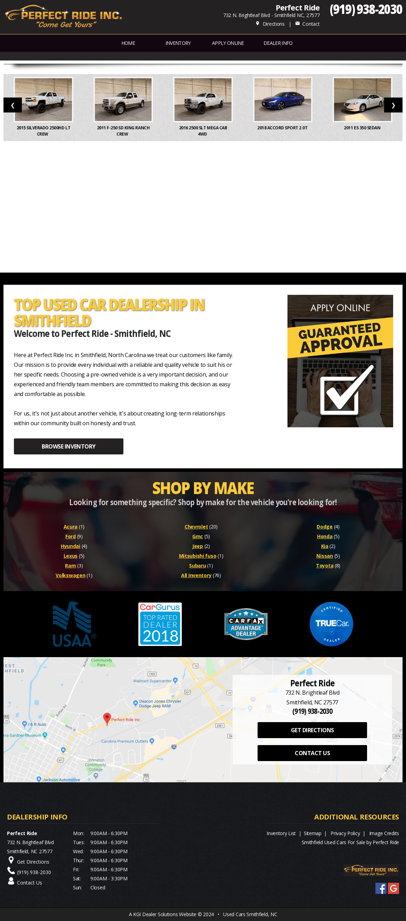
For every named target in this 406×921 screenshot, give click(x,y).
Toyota (324, 565)
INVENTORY (178, 43)
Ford (70, 536)
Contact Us (29, 882)
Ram (70, 565)
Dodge (325, 526)
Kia (324, 546)
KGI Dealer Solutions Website (164, 914)
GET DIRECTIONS (312, 730)
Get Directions (33, 861)
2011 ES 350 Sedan (362, 128)
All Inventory (196, 575)
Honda (325, 536)
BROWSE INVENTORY (68, 446)
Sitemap (313, 833)
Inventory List (281, 833)
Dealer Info (277, 43)
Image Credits (384, 833)
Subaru (197, 565)
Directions (270, 24)
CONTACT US (312, 753)
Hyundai (70, 546)
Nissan (324, 555)
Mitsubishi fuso (198, 555)
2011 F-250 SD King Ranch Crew (123, 131)
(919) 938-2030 (366, 8)
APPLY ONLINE (228, 43)
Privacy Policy (345, 833)
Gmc (197, 536)
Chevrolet (196, 526)
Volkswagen (70, 575)
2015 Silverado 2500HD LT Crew (44, 131)
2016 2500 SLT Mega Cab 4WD (203, 131)
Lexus (71, 555)
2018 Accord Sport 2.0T (282, 128)
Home (128, 43)
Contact (307, 24)
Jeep (197, 546)
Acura (71, 526)
